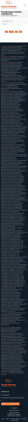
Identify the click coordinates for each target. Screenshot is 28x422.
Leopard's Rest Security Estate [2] (16, 181)
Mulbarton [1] (4, 201)
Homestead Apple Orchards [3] (9, 159)
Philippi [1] (12, 216)
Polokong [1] (4, 219)
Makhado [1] (4, 188)
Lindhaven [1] (4, 184)
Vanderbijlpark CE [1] (6, 274)
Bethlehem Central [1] (6, 102)
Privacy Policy (14, 420)
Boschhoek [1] (13, 110)
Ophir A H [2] (4, 208)
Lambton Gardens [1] (6, 178)
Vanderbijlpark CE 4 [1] (6, 277)
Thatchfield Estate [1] (14, 263)
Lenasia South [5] (19, 179)
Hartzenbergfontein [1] (6, 75)
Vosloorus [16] (4, 291)
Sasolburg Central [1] (16, 236)
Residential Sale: (5, 91)
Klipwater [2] (4, 173)
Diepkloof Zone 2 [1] (6, 126)
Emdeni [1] (3, 351)
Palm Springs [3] (5, 213)
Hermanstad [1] (23, 156)
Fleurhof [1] (15, 351)
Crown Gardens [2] (11, 119)
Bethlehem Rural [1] (15, 72)
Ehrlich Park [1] (4, 131)
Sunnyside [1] (4, 261)
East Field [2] (14, 348)
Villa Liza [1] (17, 59)
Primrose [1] (13, 220)
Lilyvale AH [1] (14, 182)
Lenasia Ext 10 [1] (10, 179)
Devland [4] (12, 125)
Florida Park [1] (22, 351)
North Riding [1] (17, 204)
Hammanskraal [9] (21, 352)
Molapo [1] (3, 200)
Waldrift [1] (11, 299)
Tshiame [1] (11, 59)
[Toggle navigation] (25, 4)
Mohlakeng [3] (20, 198)
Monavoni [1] (10, 200)
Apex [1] (11, 333)
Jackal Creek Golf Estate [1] (7, 354)
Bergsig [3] (20, 62)
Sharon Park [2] (21, 247)
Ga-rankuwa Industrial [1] (7, 144)
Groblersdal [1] (4, 151)
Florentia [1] (15, 141)
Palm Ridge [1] (13, 52)
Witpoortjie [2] (19, 371)
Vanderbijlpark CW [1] (18, 279)
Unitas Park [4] (19, 270)
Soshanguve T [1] (5, 254)
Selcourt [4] (24, 68)
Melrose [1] (20, 357)
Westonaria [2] (23, 304)
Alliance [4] (11, 96)
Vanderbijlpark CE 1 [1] (17, 274)
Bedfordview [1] (13, 62)
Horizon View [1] (16, 160)
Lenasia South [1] (12, 58)
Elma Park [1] (4, 134)
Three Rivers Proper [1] (7, 266)
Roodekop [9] (12, 232)
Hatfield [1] (3, 49)
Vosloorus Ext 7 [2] (5, 298)
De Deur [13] (12, 124)
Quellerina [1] (4, 222)
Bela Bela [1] (7, 72)
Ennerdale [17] (20, 135)
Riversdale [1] (4, 59)
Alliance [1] (20, 340)
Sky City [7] (19, 248)
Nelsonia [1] (22, 77)
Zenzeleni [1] (4, 311)
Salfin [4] (19, 66)
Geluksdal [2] (4, 146)
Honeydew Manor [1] (6, 160)
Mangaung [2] (14, 189)
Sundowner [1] (4, 365)
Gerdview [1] (11, 146)
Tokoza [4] (24, 266)
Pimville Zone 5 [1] (11, 361)
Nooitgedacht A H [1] (6, 318)
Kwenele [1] (19, 175)
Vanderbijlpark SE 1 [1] (6, 283)
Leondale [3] (4, 181)
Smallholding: (4, 313)
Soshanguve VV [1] (5, 255)
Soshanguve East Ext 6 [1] (7, 251)
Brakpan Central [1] (5, 113)
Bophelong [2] (18, 109)
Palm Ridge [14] (15, 211)
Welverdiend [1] (5, 304)
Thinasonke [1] (4, 264)
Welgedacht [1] (17, 302)
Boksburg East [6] (5, 335)
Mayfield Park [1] (5, 192)
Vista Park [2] (4, 288)
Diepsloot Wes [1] (15, 126)
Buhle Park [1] (12, 343)
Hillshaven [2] (11, 157)
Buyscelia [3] (12, 116)
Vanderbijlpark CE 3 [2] (18, 276)
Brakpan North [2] (15, 113)
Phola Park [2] (18, 216)
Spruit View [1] (17, 364)
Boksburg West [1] (15, 107)
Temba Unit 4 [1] (21, 261)
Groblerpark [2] (21, 150)
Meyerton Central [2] (21, 194)
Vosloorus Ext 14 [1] (5, 292)
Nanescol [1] (17, 201)
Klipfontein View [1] (5, 170)
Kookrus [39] (11, 173)
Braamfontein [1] (23, 342)
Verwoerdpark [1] (5, 286)
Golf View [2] (21, 148)
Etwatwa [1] (14, 137)
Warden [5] (4, 302)
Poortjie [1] (3, 78)
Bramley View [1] (16, 115)
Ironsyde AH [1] (18, 162)
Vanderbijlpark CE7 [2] (6, 279)
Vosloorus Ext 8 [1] (15, 298)
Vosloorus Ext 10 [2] (13, 291)
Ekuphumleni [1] (12, 131)
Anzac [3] (3, 97)
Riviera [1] (17, 362)
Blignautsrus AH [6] (13, 103)
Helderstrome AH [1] (6, 315)
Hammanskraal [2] (5, 88)
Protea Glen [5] (5, 66)
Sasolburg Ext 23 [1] (5, 238)
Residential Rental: (5, 340)
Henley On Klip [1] (17, 75)
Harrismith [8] (15, 154)
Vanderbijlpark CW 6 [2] (19, 282)
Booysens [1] (13, 335)
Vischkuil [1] (19, 286)
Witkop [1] (3, 81)
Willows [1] (17, 305)
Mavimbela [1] (12, 191)
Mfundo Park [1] (15, 197)
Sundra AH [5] (4, 321)
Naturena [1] (18, 358)
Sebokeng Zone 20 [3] (6, 244)
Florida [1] (10, 47)
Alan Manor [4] (5, 94)
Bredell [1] (22, 115)
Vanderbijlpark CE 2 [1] (6, 276)
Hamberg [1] (12, 352)
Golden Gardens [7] (6, 148)
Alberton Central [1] (14, 94)
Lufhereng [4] (4, 187)
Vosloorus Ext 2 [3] (5, 293)
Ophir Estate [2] (15, 318)
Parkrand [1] (20, 359)
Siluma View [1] (4, 248)
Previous (11, 31)
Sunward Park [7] (12, 261)
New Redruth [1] (19, 203)
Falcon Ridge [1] (19, 140)
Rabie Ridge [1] (12, 222)
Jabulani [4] (4, 163)
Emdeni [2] (14, 135)
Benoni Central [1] (14, 100)
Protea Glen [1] (20, 52)
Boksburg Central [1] (13, 106)
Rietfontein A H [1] (11, 78)
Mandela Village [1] (5, 189)
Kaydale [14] (23, 166)
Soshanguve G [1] (5, 252)
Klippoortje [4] (14, 170)
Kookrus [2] (11, 355)
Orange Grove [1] (14, 210)
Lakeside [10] (4, 176)
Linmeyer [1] (11, 184)
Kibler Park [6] (4, 169)
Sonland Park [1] (5, 250)
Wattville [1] (10, 302)
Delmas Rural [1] (23, 46)
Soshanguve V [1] (14, 254)
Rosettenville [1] (5, 233)
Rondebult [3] (4, 232)
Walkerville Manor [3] (18, 301)
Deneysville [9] (4, 125)
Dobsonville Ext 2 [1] (14, 128)
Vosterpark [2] (4, 299)
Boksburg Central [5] (6, 329)
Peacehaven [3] (5, 214)
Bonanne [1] (11, 109)
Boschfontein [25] (5, 110)
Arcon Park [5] (10, 97)
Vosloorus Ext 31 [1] (15, 295)
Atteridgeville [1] (5, 99)
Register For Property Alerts (10, 404)
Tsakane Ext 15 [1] (21, 267)
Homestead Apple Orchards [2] (9, 317)
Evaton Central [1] (21, 137)
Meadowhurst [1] (21, 192)
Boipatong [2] (4, 106)
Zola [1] (3, 55)
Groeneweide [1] (13, 151)
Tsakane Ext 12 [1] (12, 267)
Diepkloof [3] (19, 125)
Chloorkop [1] (20, 335)
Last (20, 31)
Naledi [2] (10, 201)
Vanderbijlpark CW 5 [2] (7, 282)
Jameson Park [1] (12, 163)
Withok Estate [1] (5, 324)
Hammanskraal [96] (6, 154)
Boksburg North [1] (5, 107)
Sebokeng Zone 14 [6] (17, 241)
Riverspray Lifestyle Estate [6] (8, 231)
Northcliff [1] (4, 206)
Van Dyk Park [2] (18, 273)
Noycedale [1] (18, 206)
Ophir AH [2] (11, 208)
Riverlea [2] (4, 229)
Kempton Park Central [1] (8, 167)
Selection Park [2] (5, 247)
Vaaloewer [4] (12, 272)
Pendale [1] (12, 214)
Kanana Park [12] (5, 166)
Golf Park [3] (14, 148)
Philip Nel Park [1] (5, 216)
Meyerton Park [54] (6, 195)
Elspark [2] (21, 349)
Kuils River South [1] (5, 175)
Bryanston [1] (5, 343)
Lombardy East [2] (5, 185)
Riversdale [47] (11, 229)
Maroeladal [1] (22, 189)
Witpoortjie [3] (4, 310)
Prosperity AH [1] (5, 320)
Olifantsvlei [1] (18, 207)
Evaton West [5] (5, 140)
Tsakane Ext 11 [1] (5, 367)
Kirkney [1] (17, 169)
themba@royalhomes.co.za (8, 400)
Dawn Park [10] (22, 345)
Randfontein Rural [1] (18, 223)
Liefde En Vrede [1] (5, 182)
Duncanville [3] (14, 129)
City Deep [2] (4, 336)
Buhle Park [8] (4, 116)
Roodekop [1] (4, 364)
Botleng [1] (20, 110)
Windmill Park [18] (15, 307)
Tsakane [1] (4, 267)
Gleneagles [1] (10, 147)
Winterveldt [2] (15, 308)
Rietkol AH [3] (13, 320)
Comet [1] (8, 87)
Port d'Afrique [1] (12, 219)
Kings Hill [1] (11, 169)
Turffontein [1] (5, 270)
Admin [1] (3, 93)
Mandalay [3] (11, 188)
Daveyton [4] (17, 122)
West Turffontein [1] (14, 304)
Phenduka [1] (19, 214)
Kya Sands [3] (18, 336)
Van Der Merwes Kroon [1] (7, 323)
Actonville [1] (21, 91)
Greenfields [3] (12, 150)
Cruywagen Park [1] (6, 121)
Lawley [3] (14, 178)
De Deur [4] (11, 313)
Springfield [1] (10, 53)
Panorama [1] (13, 213)
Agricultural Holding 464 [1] (20, 93)
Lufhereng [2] (4, 357)
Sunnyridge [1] (19, 260)
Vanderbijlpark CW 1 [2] (7, 280)
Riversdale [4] (11, 362)
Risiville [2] (19, 228)
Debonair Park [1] (19, 124)
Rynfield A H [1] (10, 235)
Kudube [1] (17, 173)
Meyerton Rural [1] (14, 77)
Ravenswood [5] (11, 225)
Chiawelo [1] (12, 118)
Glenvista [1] (17, 147)
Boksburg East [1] (14, 342)
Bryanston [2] (14, 330)
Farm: (2, 72)
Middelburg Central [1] (14, 84)
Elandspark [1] (4, 132)
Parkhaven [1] (20, 213)
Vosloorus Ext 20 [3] (15, 293)
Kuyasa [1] (13, 175)
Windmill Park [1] (5, 61)
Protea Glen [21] (20, 220)
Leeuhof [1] (20, 178)
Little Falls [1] (12, 373)
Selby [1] (23, 337)
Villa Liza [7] (13, 286)
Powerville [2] (20, 219)
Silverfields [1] (12, 248)
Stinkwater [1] (12, 258)
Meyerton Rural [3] (15, 195)
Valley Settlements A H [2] (7, 273)
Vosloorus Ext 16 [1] (15, 292)
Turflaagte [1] (12, 270)
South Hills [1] (14, 257)
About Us (8, 419)
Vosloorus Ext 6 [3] (14, 296)
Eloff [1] (24, 313)
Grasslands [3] (4, 150)
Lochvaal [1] (17, 184)
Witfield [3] (22, 308)
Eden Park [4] (21, 129)
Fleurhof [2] (9, 141)
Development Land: (6, 56)
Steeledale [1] (21, 339)
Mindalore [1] (11, 358)
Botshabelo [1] (4, 112)
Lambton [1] (21, 176)
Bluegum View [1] (5, 74)
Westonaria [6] (5, 71)
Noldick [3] (10, 204)
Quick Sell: (3, 87)
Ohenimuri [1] (11, 207)
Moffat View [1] (12, 198)
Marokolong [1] (4, 191)
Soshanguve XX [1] (5, 257)
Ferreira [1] (18, 63)
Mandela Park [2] (19, 188)
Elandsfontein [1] (5, 349)
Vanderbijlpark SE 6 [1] (17, 283)
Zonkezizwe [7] (11, 311)
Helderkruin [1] (5, 156)
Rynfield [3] (4, 235)
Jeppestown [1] (20, 163)
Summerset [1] (4, 260)
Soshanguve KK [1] (14, 252)
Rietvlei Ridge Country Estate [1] (8, 228)
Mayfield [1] (19, 191)
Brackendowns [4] (13, 112)
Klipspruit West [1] (11, 172)
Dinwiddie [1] (24, 126)
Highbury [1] (10, 49)
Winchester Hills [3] (5, 307)
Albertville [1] (4, 96)
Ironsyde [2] (11, 162)
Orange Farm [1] (5, 52)
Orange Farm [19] (5, 210)
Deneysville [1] (21, 56)
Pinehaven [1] (21, 217)
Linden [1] (20, 182)
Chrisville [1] (18, 343)
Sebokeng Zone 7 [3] (17, 245)
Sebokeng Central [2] (15, 239)
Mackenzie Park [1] (13, 187)
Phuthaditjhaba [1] (13, 217)
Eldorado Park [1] (20, 132)
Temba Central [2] (13, 365)
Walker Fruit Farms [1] (6, 80)
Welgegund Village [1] (17, 80)
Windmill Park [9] (13, 71)
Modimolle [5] (4, 198)
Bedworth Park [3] (14, 99)
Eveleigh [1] (12, 140)
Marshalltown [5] (12, 357)
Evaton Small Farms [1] (14, 138)
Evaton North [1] (5, 138)
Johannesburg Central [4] (7, 165)
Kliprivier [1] (4, 172)
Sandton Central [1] (5, 236)
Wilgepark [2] (11, 305)
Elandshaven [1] (21, 131)
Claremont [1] (18, 118)
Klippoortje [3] (4, 355)
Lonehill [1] (13, 185)
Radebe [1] (19, 222)
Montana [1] (23, 200)
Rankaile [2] (4, 362)
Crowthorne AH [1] (21, 119)
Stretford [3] (19, 258)
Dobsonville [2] (5, 128)
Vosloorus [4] (20, 367)
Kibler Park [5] (18, 354)
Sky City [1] (10, 364)
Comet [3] (3, 119)
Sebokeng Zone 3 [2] (18, 244)
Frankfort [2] (4, 143)
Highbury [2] (5, 157)
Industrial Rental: (5, 333)
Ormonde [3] (22, 210)
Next (16, 31)
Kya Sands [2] (4, 84)
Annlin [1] (22, 96)
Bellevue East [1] (5, 100)
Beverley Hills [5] (16, 102)
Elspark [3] (15, 134)
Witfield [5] (12, 371)
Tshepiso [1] (13, 269)
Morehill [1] (17, 50)
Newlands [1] (4, 204)
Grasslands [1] (4, 65)
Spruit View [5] (5, 258)
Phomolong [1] (4, 217)
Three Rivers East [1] (22, 264)
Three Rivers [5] (13, 264)
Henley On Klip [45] (14, 156)
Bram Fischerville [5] (6, 115)
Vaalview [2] (20, 272)
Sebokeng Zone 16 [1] (6, 242)
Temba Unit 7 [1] (5, 263)
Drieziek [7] (22, 128)
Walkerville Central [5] (6, 301)
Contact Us (24, 419)
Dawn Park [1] (15, 87)
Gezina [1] (3, 147)
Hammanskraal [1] (17, 47)
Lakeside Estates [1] (13, 176)
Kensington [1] (17, 167)
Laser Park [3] (4, 337)
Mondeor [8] (17, 200)
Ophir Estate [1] (18, 208)
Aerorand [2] (9, 93)
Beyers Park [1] (4, 103)
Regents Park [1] (20, 225)
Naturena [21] (4, 203)
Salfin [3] (17, 235)
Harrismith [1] (4, 58)
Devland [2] (4, 47)
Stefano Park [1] (20, 320)
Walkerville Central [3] (15, 370)
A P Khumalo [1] (13, 91)
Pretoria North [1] (5, 220)
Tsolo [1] (24, 269)
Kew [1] (23, 167)
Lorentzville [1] (10, 50)
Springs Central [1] (18, 53)
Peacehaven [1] (20, 373)
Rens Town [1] (4, 226)
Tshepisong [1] (13, 367)
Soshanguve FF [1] (18, 251)
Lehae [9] (3, 179)
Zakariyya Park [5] (13, 310)
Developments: (5, 62)
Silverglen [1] (4, 339)
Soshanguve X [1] (15, 255)
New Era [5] (17, 337)
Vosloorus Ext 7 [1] (5, 370)
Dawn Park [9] (4, 124)
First (6, 31)
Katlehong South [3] (15, 166)
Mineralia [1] (22, 197)
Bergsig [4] (21, 100)
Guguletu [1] (21, 151)
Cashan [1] (18, 116)
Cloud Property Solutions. (14, 416)
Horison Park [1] (23, 49)
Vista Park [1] (16, 69)
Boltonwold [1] (4, 109)
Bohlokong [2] (17, 105)
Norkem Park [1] (5, 359)
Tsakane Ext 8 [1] (5, 269)
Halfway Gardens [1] (12, 153)
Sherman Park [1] (20, 78)
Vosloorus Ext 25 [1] (15, 368)
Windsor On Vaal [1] (6, 308)
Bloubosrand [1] (14, 46)
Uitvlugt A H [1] (14, 85)
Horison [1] (16, 49)
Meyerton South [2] (5, 197)
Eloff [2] (10, 134)
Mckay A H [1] (13, 192)
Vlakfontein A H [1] (17, 289)
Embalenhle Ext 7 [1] (6, 135)
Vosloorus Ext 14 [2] (5, 368)
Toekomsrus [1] (17, 266)
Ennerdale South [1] (6, 137)
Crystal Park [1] (14, 345)
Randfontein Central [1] (6, 223)
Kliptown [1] (19, 172)
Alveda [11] (16, 96)
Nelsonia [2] (11, 203)
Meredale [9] (4, 194)
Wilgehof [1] (4, 305)
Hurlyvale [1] (23, 160)
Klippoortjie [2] (22, 170)
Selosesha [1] (13, 247)
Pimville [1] (3, 361)
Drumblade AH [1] (5, 129)
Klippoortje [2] (12, 65)
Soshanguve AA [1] (14, 250)
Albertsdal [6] (23, 94)
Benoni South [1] (12, 82)
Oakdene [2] (4, 207)
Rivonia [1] (23, 362)
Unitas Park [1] (12, 321)
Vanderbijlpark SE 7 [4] (6, 285)
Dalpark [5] (11, 122)
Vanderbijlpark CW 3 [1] (19, 280)
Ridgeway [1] (11, 226)
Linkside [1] (4, 50)
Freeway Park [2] (12, 143)
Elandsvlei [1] (12, 132)
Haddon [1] (3, 153)
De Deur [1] (12, 74)
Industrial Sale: (5, 82)
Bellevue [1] (22, 99)
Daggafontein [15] (15, 121)
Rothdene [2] (12, 233)
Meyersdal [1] (11, 194)
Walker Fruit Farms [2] (20, 299)
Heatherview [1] (23, 154)
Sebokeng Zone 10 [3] (6, 241)
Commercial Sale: (5, 46)
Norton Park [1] (11, 206)
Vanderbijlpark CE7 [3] (7, 69)
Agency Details (16, 419)
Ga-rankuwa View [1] (19, 144)
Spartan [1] (3, 53)
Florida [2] (21, 141)
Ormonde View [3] (5, 211)
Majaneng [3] (21, 187)
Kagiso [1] (17, 165)
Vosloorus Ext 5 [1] (5, 296)
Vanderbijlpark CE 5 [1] (18, 277)
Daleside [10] (4, 122)
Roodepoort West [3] (21, 232)
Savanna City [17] (5, 68)
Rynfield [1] (3, 374)
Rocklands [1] (19, 231)
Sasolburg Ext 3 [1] (15, 238)
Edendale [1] (21, 348)
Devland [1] (4, 346)
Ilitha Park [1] (4, 162)
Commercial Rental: (6, 327)
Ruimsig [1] (19, 233)
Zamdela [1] (21, 310)
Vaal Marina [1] (4, 272)
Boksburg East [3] (16, 329)
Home (2, 419)
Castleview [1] (4, 118)
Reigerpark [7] (12, 66)
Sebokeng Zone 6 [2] (6, 245)
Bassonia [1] (14, 56)
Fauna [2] (3, 141)
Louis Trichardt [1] (5, 77)
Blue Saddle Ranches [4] (7, 105)
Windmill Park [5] (5, 371)
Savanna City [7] (5, 239)
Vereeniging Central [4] (19, 285)
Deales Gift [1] (11, 63)
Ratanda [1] (4, 225)
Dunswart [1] (11, 336)
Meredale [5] (4, 358)
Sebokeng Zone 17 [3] (17, 242)
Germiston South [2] (20, 146)
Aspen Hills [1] (17, 97)
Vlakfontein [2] (11, 288)
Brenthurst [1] (4, 63)
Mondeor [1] (19, 65)
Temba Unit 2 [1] (22, 365)
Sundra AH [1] (12, 260)
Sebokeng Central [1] (15, 68)
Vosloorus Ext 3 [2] (5, 295)
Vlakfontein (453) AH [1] (7, 289)
